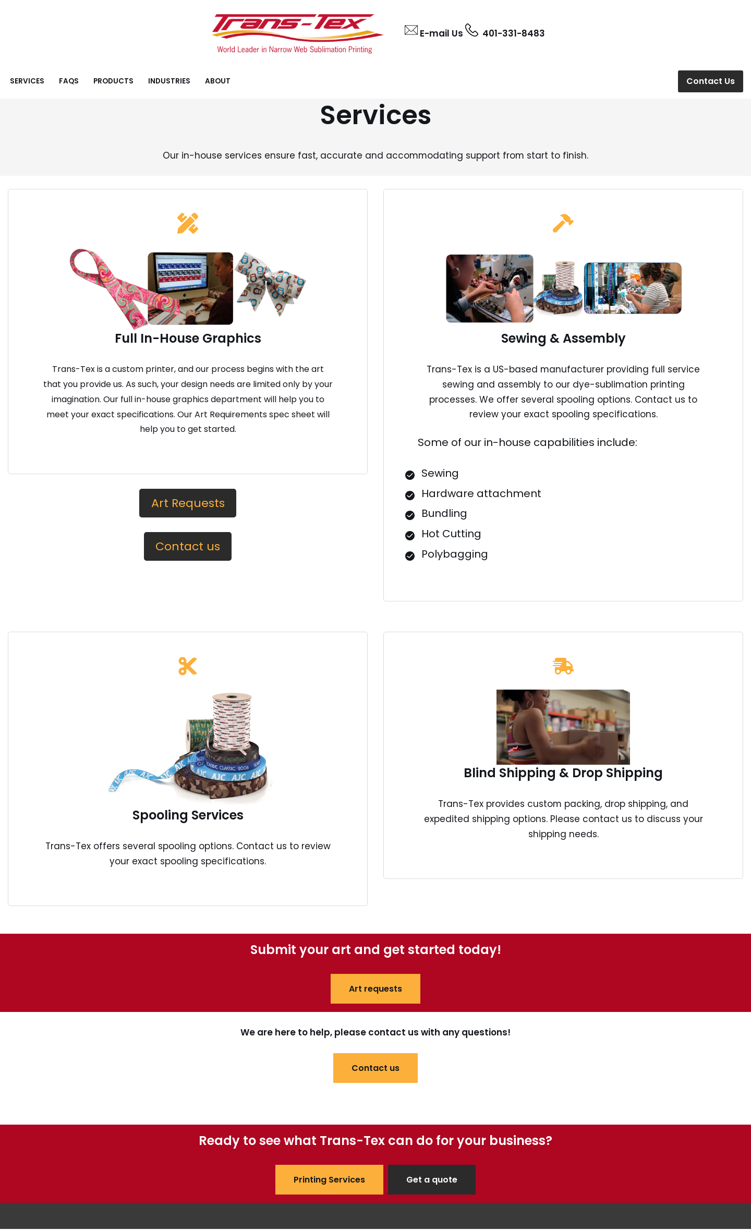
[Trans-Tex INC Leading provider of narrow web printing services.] (298, 32)
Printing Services (329, 1181)
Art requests (375, 989)
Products (113, 81)
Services (27, 81)
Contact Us (710, 81)
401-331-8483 (511, 33)
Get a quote (431, 1181)
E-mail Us (441, 33)
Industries (169, 81)
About (218, 81)
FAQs (69, 81)
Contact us (375, 1069)
